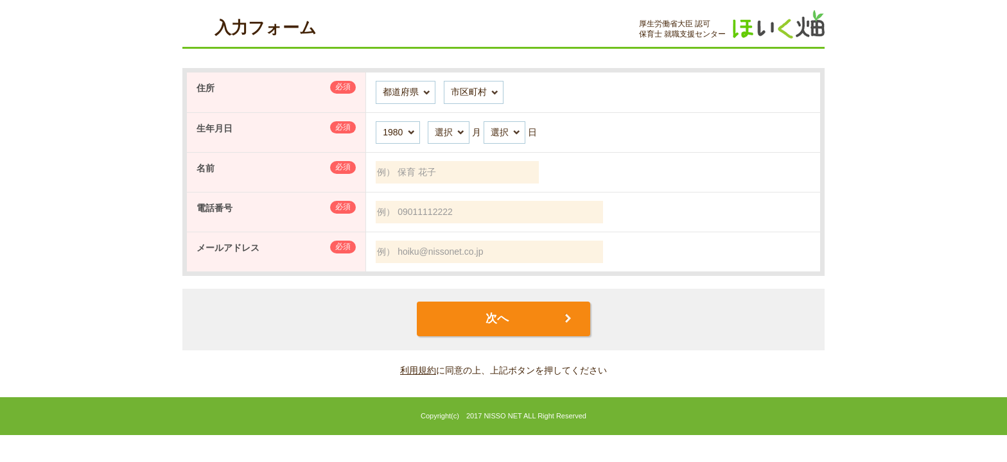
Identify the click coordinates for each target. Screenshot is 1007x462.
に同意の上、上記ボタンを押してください (503, 370)
